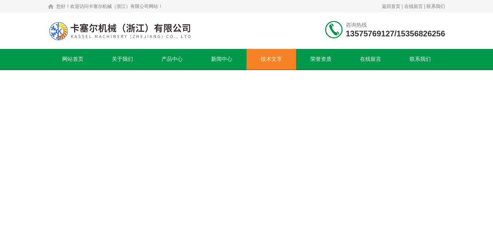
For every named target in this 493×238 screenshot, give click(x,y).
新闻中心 (221, 59)
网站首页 (72, 59)
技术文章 (271, 59)
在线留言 (413, 6)
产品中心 (172, 59)
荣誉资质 (321, 59)
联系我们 (435, 6)
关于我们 (122, 59)
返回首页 (391, 6)
